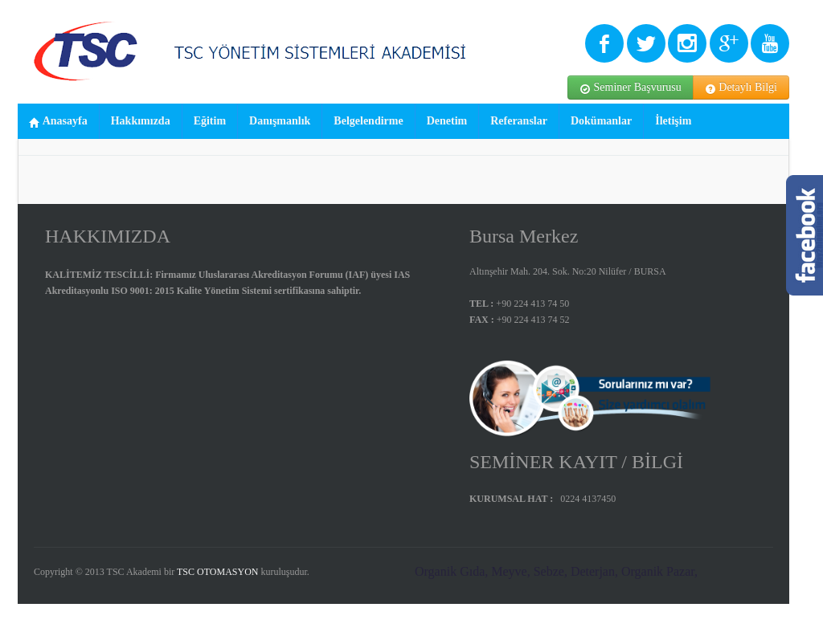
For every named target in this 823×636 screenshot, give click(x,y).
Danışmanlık (279, 121)
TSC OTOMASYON (217, 571)
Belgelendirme (368, 121)
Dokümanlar (601, 121)
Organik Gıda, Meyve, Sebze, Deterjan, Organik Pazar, (556, 571)
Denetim (447, 121)
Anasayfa (58, 121)
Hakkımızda (140, 121)
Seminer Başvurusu (630, 88)
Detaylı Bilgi (741, 88)
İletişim (673, 121)
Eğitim (210, 121)
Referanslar (518, 121)
